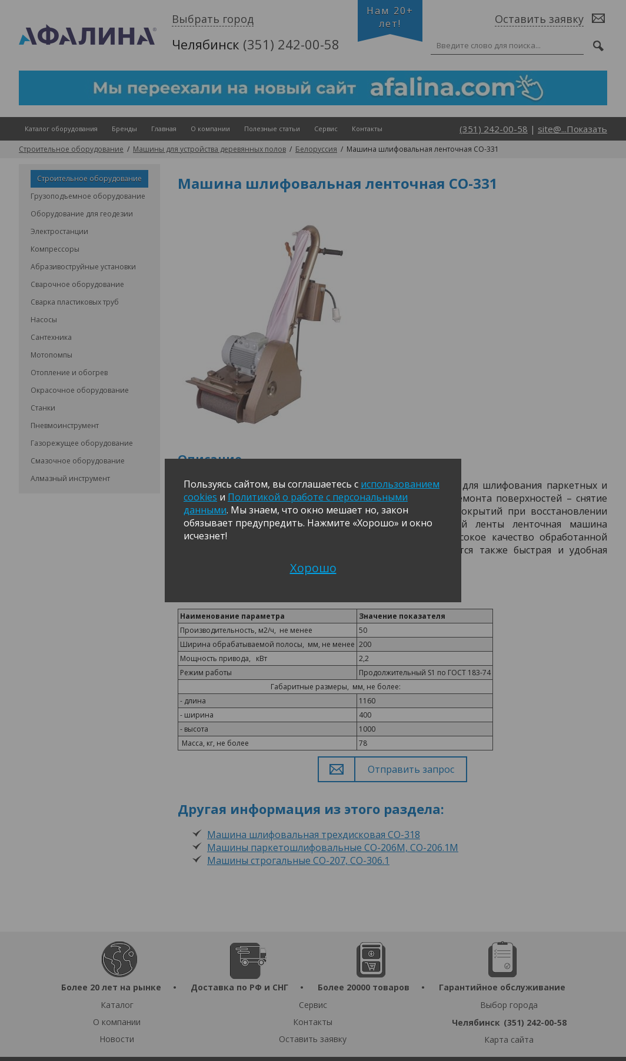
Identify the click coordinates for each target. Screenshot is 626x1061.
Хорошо (313, 568)
